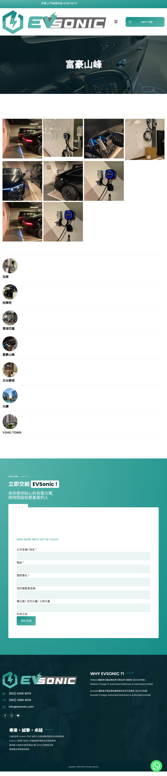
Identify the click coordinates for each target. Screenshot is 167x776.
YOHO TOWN (12, 432)
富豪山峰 (9, 354)
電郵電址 (23, 578)
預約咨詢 (26, 625)
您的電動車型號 (26, 591)
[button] (116, 22)
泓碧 (6, 277)
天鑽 (6, 406)
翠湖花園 (9, 328)
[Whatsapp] (156, 766)
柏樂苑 (7, 303)
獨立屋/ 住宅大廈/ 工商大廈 (33, 605)
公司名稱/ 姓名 (27, 550)
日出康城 (9, 380)
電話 (20, 564)
